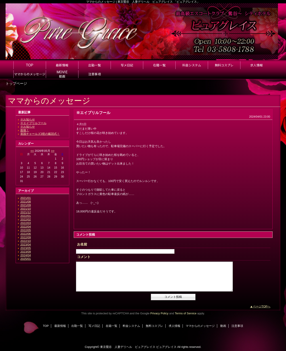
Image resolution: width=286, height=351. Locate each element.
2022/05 (25, 230)
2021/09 (25, 205)
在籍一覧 (111, 326)
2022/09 (25, 237)
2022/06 (25, 233)
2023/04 (25, 244)
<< (32, 150)
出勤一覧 (77, 326)
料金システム (131, 326)
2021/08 (25, 201)
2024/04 (25, 255)
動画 (223, 326)
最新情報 (60, 326)
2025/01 (25, 258)
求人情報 (174, 326)
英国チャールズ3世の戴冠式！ (40, 133)
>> (52, 150)
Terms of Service (185, 313)
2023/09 (25, 251)
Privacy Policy (159, 313)
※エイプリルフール (33, 123)
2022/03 (25, 223)
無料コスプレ (154, 326)
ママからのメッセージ (200, 326)
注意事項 (237, 326)
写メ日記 (94, 326)
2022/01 (25, 216)
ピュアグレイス (166, 347)
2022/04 (25, 226)
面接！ (24, 130)
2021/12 (25, 212)
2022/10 (25, 241)
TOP (29, 65)
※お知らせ (27, 119)
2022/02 (25, 219)
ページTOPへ (262, 306)
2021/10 (25, 208)
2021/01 (25, 198)
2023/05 (25, 248)
